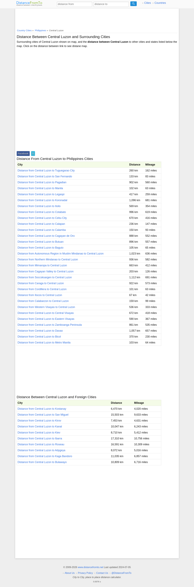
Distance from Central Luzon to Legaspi (41, 194)
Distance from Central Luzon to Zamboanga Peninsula (50, 324)
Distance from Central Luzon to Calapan (41, 223)
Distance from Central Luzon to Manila (40, 188)
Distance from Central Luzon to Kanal (40, 426)
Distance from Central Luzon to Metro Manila (44, 342)
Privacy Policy (85, 573)
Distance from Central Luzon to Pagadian (42, 182)
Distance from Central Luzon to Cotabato (42, 212)
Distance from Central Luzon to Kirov (39, 420)
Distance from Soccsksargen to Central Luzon (45, 277)
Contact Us (102, 573)
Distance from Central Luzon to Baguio (40, 247)
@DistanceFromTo (121, 573)
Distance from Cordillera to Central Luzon (42, 289)
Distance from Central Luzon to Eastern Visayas (46, 318)
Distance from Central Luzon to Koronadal (42, 200)
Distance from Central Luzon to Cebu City (42, 217)
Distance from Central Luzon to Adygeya (41, 450)
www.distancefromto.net (90, 567)
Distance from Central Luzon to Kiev (39, 432)
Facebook (23, 153)
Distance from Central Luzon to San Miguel (43, 414)
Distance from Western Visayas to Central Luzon (46, 307)
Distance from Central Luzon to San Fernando (45, 176)
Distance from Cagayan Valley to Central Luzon (46, 271)
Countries (160, 2)
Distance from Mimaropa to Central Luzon (42, 265)
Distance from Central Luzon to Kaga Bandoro (45, 456)
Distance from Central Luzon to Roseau (41, 444)
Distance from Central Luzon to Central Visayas (46, 312)
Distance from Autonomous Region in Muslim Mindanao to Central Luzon (61, 253)
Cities (147, 2)
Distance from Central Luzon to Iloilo (39, 206)
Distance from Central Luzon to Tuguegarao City (46, 170)
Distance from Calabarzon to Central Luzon (43, 301)
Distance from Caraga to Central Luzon (41, 283)
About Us (70, 573)
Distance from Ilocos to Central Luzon (40, 295)
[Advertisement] (97, 17)
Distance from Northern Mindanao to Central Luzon (48, 259)
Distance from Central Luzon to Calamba (42, 229)
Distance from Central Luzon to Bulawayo (42, 462)
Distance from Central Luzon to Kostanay (42, 408)
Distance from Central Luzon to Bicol (39, 336)
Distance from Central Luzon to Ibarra (40, 438)
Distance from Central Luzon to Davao (40, 330)
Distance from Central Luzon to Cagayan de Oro (46, 235)
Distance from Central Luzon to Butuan (41, 241)
